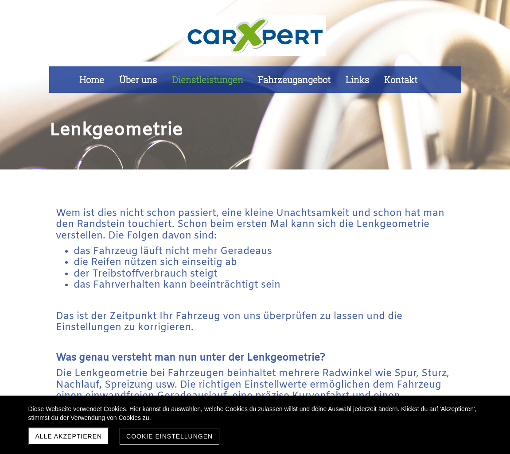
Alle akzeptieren (68, 436)
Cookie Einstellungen (169, 436)
